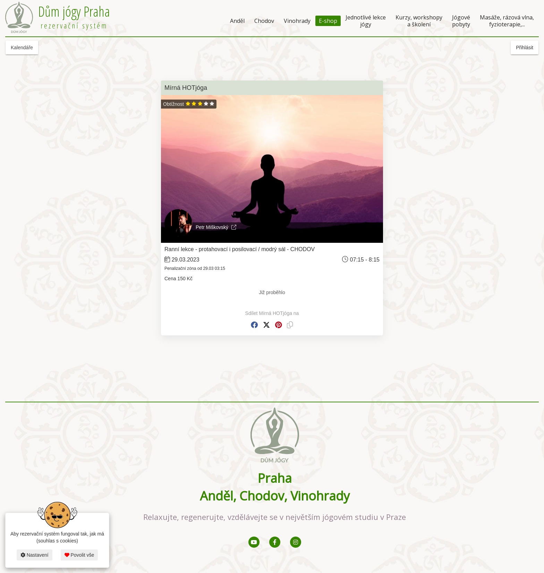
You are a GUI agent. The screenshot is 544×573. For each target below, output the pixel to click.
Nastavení (34, 555)
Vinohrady (297, 21)
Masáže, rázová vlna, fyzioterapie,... (507, 21)
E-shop (328, 21)
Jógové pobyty (461, 21)
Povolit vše (79, 555)
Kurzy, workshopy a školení (419, 21)
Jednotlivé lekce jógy (366, 21)
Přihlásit (524, 47)
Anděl (237, 21)
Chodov (264, 21)
